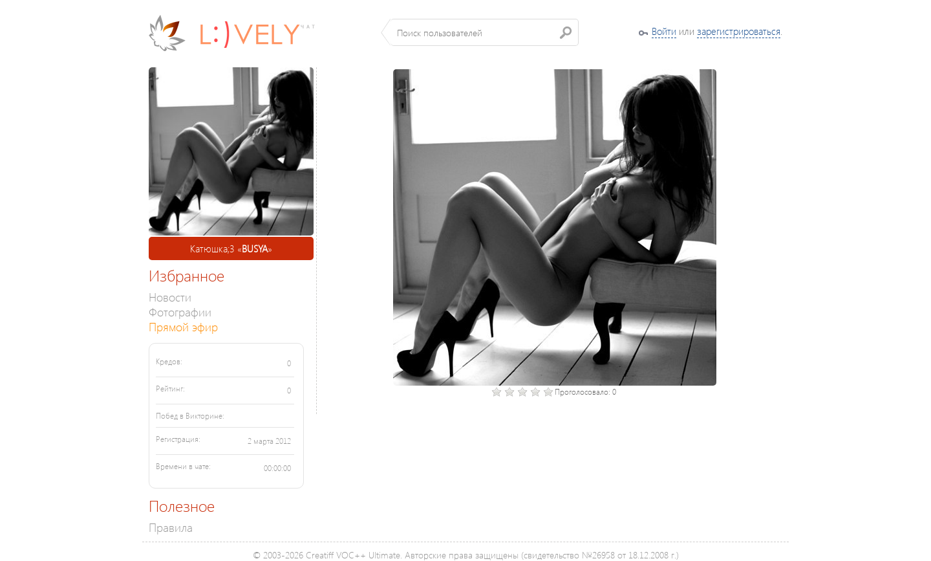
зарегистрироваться (738, 31)
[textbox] (485, 32)
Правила (171, 527)
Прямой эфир (183, 326)
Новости (170, 297)
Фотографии (180, 311)
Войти (664, 31)
